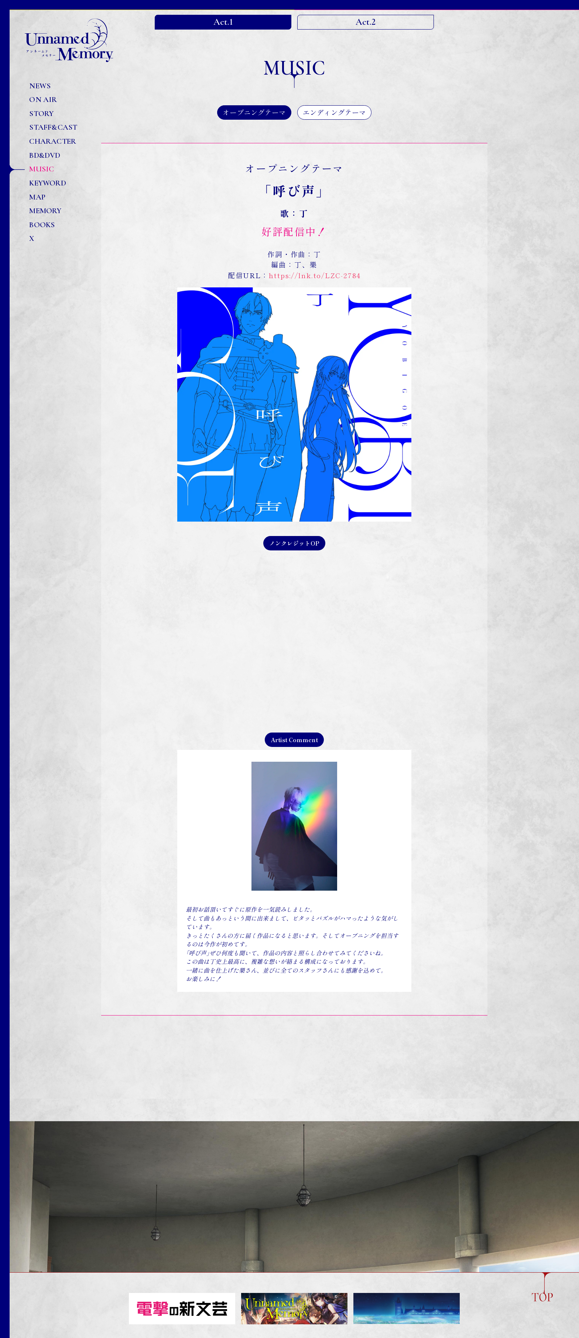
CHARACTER (52, 141)
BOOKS (42, 224)
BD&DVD (44, 155)
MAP (37, 197)
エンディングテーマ (334, 112)
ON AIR (43, 99)
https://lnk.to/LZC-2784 (315, 275)
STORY (41, 113)
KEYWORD (47, 183)
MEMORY (45, 210)
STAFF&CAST (53, 127)
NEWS (40, 86)
